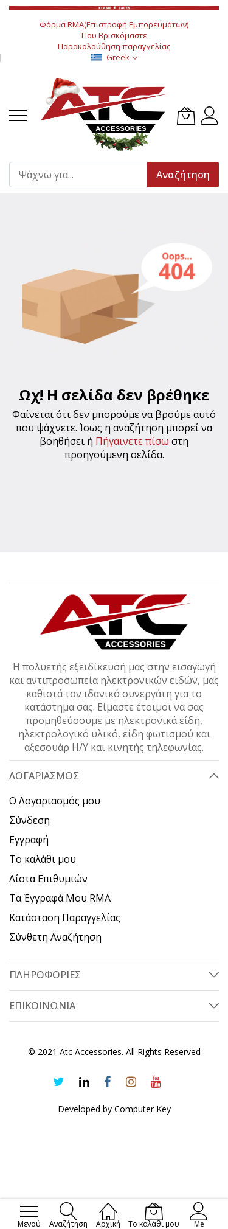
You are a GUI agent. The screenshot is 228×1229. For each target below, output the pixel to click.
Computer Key (142, 1109)
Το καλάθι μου (42, 859)
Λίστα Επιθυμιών (48, 878)
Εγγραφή (29, 839)
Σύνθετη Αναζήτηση (55, 937)
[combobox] (83, 174)
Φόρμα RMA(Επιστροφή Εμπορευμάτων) (114, 24)
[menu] (18, 115)
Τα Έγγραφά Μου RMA (60, 898)
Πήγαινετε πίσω (132, 441)
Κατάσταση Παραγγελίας (64, 917)
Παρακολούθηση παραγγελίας (114, 46)
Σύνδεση (29, 820)
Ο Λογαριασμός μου (54, 800)
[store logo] (105, 115)
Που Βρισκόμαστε (114, 35)
